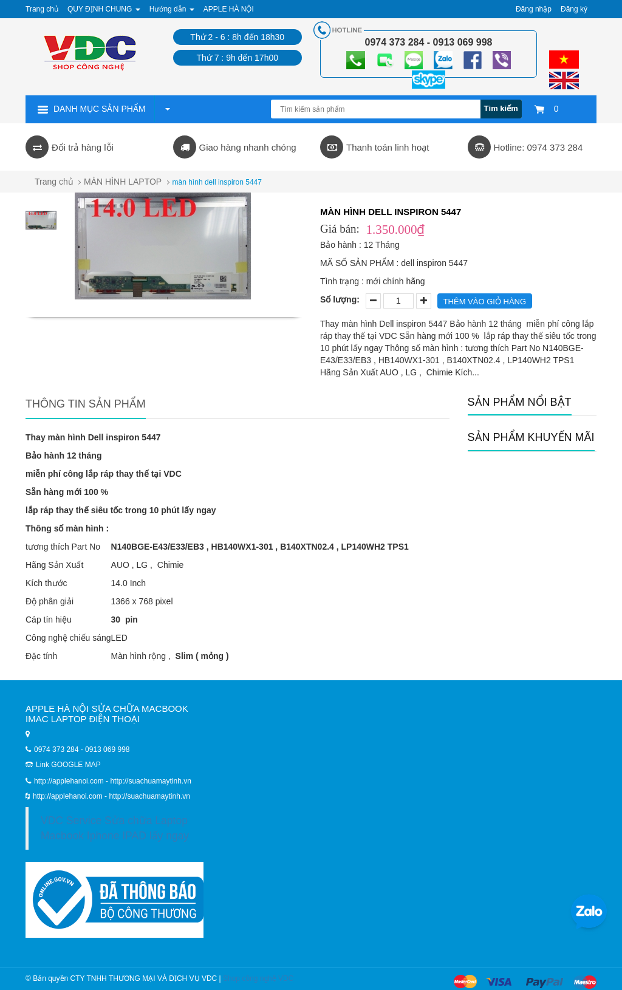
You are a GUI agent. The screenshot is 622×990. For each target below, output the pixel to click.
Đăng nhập (534, 9)
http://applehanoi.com (68, 796)
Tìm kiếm (501, 108)
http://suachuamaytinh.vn (149, 796)
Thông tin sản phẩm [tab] (86, 404)
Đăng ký (574, 9)
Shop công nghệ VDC (258, 978)
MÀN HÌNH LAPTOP (123, 181)
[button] (167, 108)
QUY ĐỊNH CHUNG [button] (103, 9)
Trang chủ (42, 9)
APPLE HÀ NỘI (228, 9)
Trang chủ (54, 181)
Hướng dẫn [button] (171, 9)
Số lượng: (340, 299)
